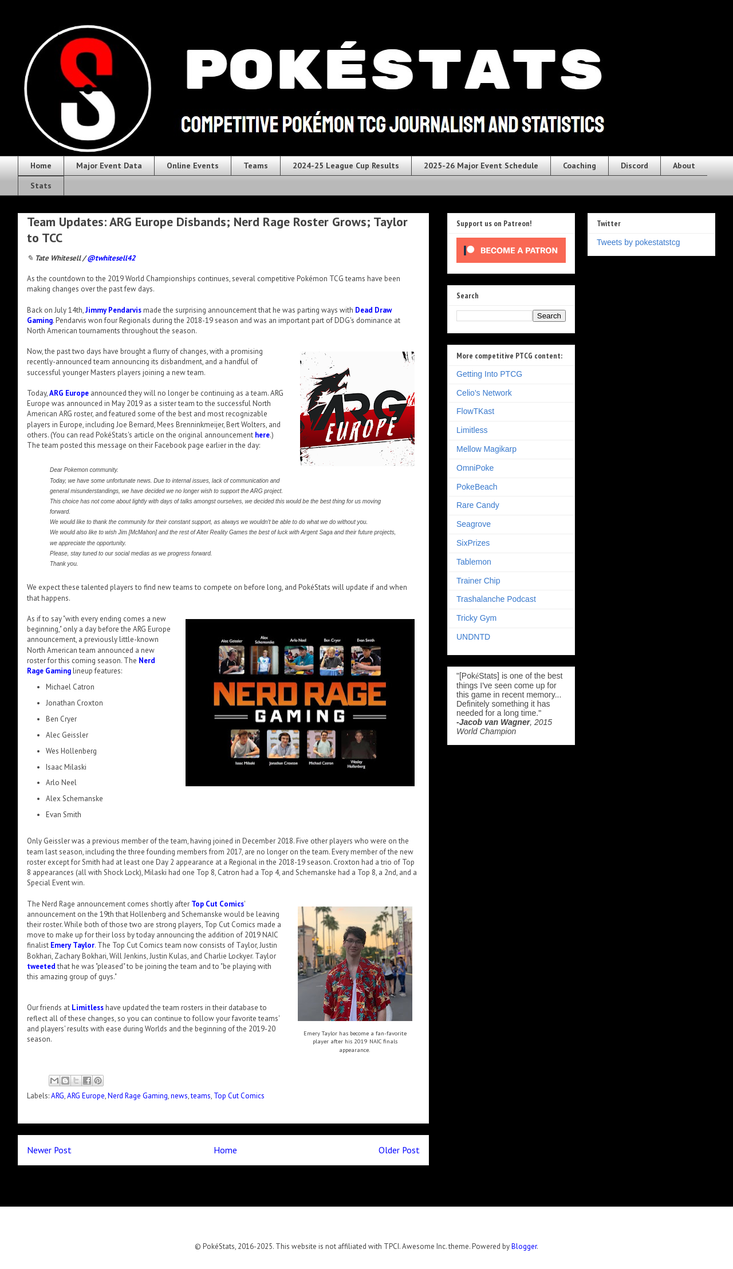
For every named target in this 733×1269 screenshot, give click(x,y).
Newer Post (49, 1150)
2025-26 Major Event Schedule (481, 165)
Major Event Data (109, 165)
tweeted (41, 966)
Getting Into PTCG (489, 374)
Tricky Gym (476, 617)
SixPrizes (473, 542)
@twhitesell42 (111, 258)
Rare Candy (477, 505)
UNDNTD (473, 636)
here (262, 435)
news (179, 1096)
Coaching (579, 165)
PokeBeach (477, 486)
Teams (255, 165)
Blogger (524, 1246)
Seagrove (473, 524)
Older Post (399, 1150)
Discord (634, 165)
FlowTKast (475, 411)
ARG (57, 1096)
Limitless (88, 1007)
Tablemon (473, 561)
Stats (41, 185)
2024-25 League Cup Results (346, 165)
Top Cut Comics (217, 904)
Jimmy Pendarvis (113, 310)
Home (41, 165)
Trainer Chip (478, 580)
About (684, 165)
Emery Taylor (72, 945)
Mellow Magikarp (486, 449)
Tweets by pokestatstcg (638, 242)
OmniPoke (475, 467)
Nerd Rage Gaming (138, 1096)
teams (201, 1096)
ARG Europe (69, 393)
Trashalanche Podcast (496, 599)
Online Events (193, 165)
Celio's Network (484, 392)
